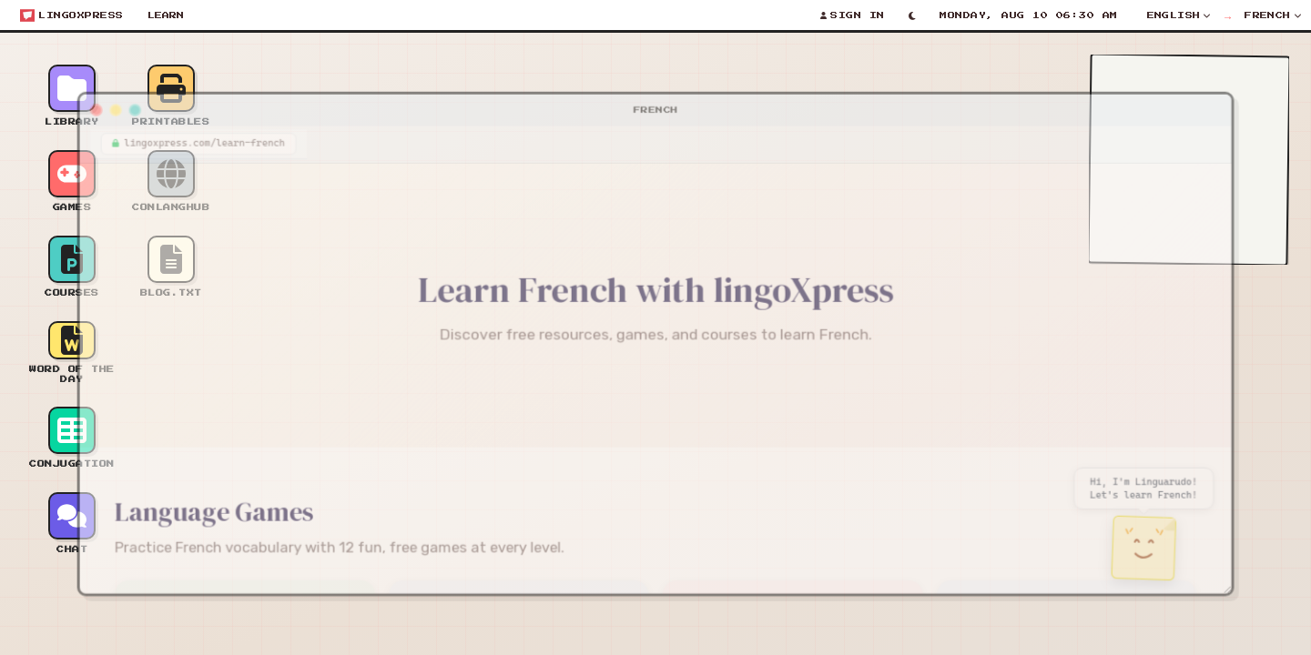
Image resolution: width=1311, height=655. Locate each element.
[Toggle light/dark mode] (912, 15)
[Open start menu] (72, 15)
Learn (165, 15)
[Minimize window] (94, 101)
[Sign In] (852, 15)
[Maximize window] (114, 101)
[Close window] (74, 101)
